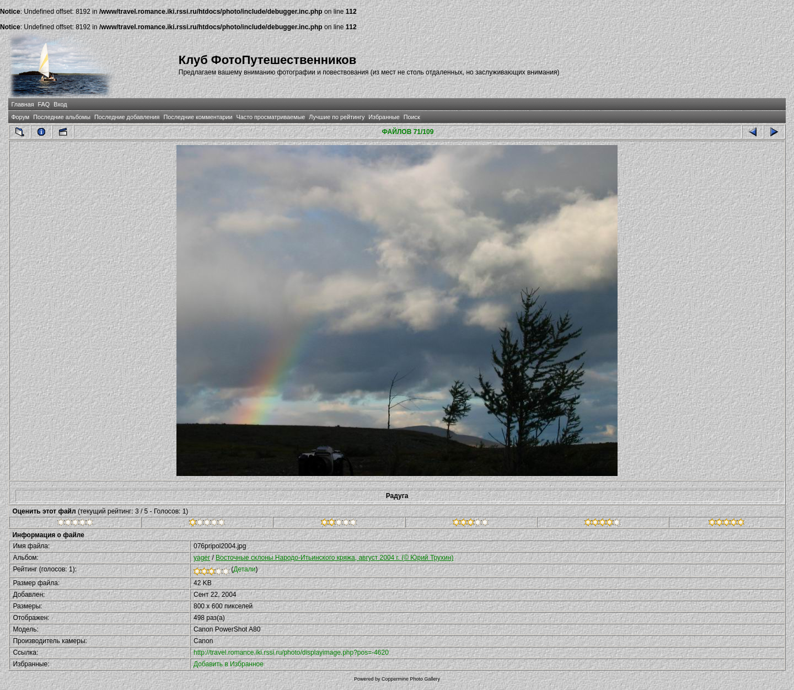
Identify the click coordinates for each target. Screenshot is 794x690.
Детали (244, 569)
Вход (60, 104)
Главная (22, 104)
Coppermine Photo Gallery (411, 679)
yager (202, 557)
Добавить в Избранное (229, 664)
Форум (20, 117)
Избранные (383, 117)
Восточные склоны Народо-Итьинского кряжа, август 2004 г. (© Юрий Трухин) (334, 557)
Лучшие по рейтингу (336, 117)
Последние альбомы (61, 117)
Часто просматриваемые (271, 117)
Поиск (412, 117)
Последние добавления (126, 117)
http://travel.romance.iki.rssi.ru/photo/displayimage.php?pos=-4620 (291, 652)
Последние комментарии (197, 117)
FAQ (44, 104)
